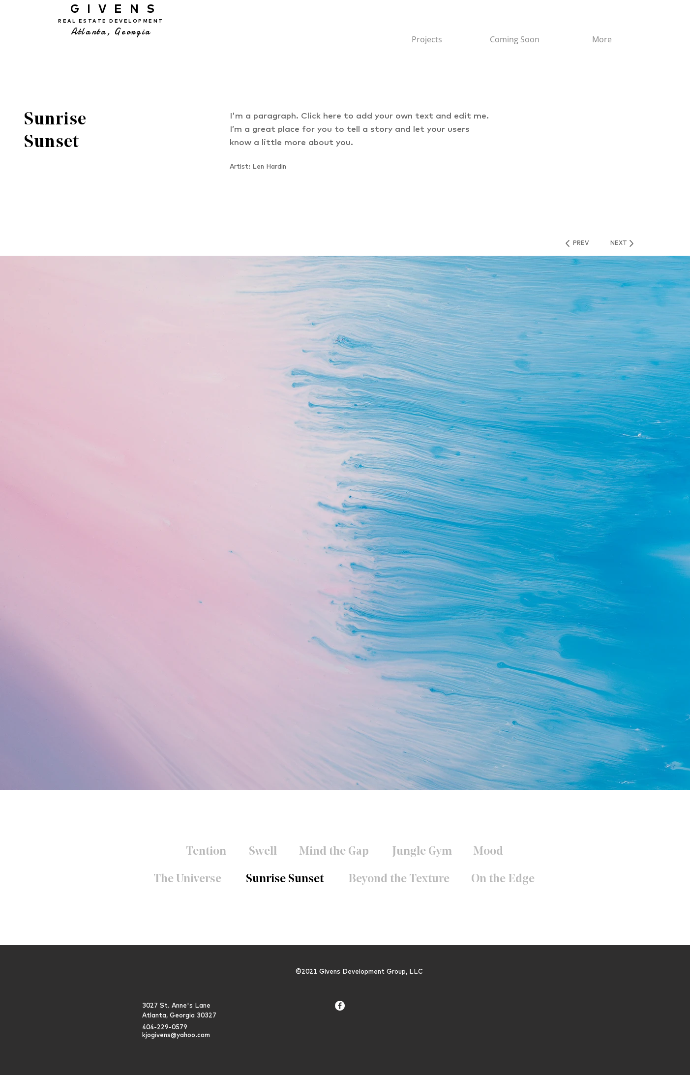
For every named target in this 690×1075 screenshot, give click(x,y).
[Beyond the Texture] (399, 880)
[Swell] (262, 852)
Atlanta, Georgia (111, 32)
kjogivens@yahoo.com (176, 1035)
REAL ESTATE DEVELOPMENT (111, 21)
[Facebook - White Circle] (340, 1006)
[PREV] (580, 243)
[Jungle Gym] (422, 852)
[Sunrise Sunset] (285, 880)
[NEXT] (618, 243)
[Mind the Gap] (334, 852)
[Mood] (488, 852)
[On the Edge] (503, 880)
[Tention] (206, 852)
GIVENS (111, 8)
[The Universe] (187, 880)
